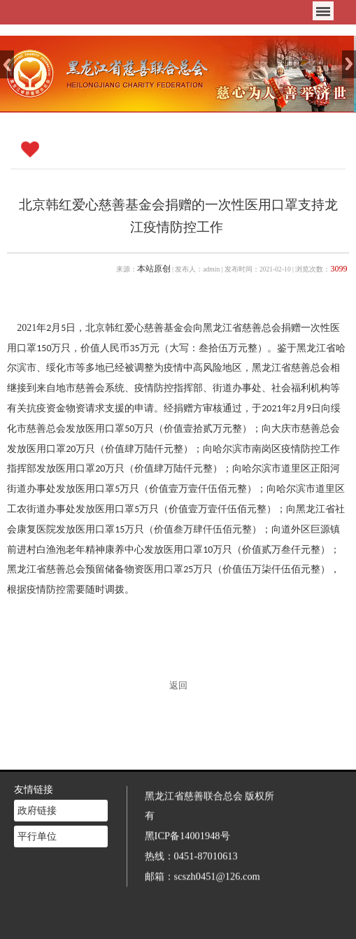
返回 (178, 686)
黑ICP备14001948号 (187, 832)
